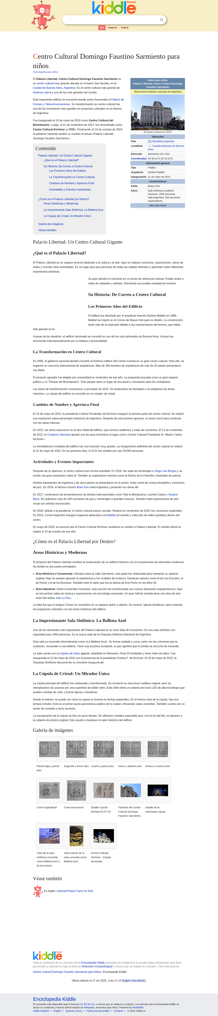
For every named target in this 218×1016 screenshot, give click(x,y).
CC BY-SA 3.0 (87, 1004)
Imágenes (112, 27)
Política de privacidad (98, 1011)
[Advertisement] (109, 41)
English (125, 27)
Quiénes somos (74, 1011)
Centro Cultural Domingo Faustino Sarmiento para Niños (67, 971)
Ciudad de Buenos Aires (47, 87)
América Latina (42, 92)
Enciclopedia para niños (45, 71)
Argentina (69, 87)
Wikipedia (89, 1007)
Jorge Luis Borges (165, 471)
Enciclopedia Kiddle (93, 962)
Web (102, 27)
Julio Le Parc (63, 597)
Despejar (154, 20)
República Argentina (163, 141)
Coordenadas (139, 158)
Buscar (161, 20)
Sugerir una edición (133, 980)
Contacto (118, 1011)
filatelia (111, 515)
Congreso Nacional (58, 434)
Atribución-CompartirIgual (97, 966)
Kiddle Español (41, 1011)
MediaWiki (137, 1007)
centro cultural (45, 83)
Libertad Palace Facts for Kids (75, 890)
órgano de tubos (70, 653)
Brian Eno (83, 487)
